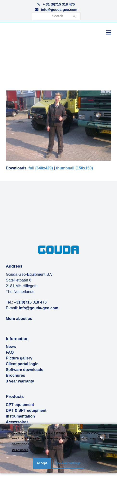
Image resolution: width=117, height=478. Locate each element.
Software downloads (24, 370)
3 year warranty (20, 381)
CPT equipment (20, 405)
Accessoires (17, 422)
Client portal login (22, 364)
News (11, 347)
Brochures (15, 375)
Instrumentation (20, 416)
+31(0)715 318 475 (30, 302)
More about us (19, 319)
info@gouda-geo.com (59, 10)
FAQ (10, 352)
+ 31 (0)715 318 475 (59, 4)
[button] (108, 32)
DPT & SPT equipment (26, 410)
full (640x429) (41, 168)
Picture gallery (19, 358)
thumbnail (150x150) (74, 168)
